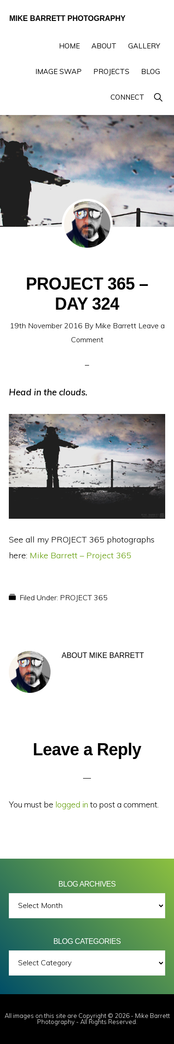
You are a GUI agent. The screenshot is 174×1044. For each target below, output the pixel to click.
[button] (158, 97)
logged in (71, 804)
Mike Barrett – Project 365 (80, 555)
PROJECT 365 (84, 597)
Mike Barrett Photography (67, 18)
